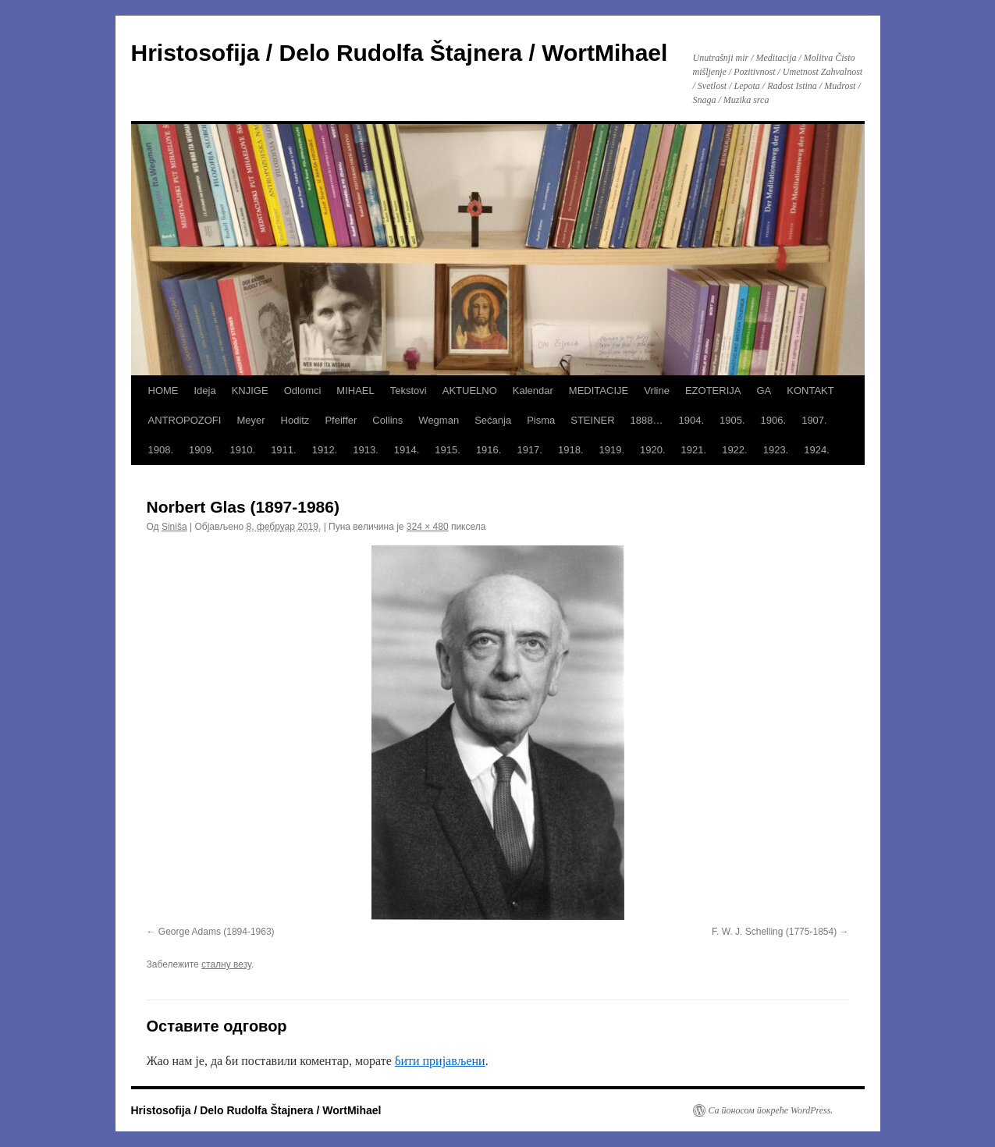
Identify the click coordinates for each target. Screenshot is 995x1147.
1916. (489, 450)
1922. (735, 450)
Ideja (205, 390)
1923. (776, 450)
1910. (243, 450)
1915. (447, 450)
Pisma (541, 420)
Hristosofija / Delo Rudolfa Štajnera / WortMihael (399, 53)
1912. (325, 450)
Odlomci (303, 390)
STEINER (592, 420)
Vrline (657, 390)
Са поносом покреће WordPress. (771, 1110)
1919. (612, 450)
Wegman (438, 420)
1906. (774, 420)
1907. (814, 420)
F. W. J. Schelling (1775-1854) (774, 931)
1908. (161, 450)
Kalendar (533, 390)
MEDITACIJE (598, 390)
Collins (387, 420)
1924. (817, 450)
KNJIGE (250, 390)
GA (763, 390)
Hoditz (295, 420)
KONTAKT (810, 390)
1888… (647, 420)
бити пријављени (440, 1060)
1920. (653, 450)
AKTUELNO (469, 390)
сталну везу (226, 964)
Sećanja (492, 420)
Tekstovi (408, 390)
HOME (163, 390)
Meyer (250, 420)
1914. (407, 450)
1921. (694, 450)
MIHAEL (355, 390)
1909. (202, 450)
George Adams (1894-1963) (216, 931)
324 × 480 (428, 526)
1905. (732, 420)
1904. (692, 420)
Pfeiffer (341, 420)
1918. (571, 450)
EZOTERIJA (713, 390)
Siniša (174, 526)
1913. (365, 450)
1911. (284, 450)
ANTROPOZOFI (185, 420)
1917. (529, 450)
